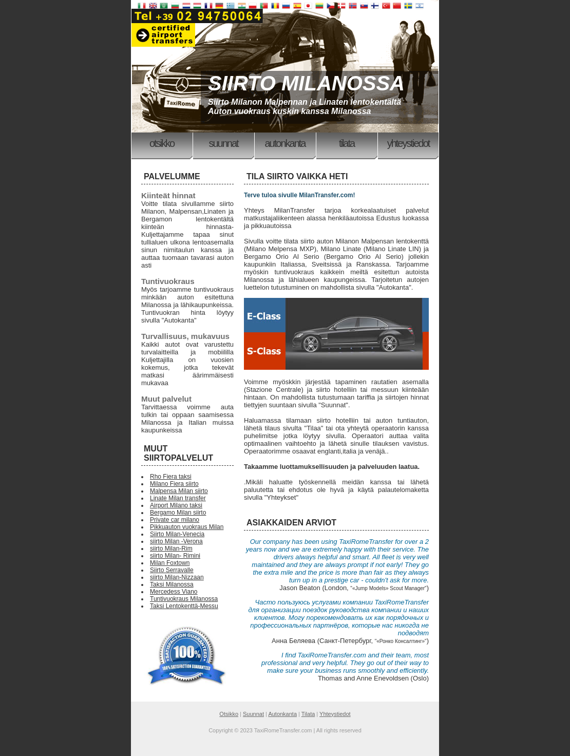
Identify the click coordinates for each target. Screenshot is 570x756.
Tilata (346, 143)
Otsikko (161, 143)
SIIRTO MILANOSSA (306, 83)
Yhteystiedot (408, 143)
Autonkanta (285, 143)
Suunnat (223, 143)
